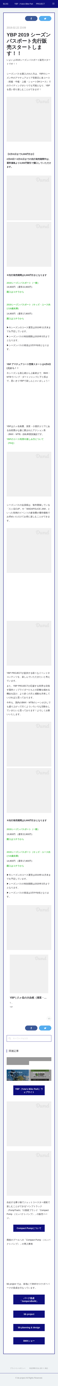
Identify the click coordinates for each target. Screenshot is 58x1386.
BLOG (5, 4)
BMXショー (29, 1344)
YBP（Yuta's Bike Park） (23, 4)
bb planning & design (29, 1330)
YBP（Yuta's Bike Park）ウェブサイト (29, 1093)
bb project (29, 1317)
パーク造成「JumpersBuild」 (29, 1303)
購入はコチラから (15, 292)
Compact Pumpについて (29, 1231)
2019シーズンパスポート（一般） (23, 283)
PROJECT (40, 4)
